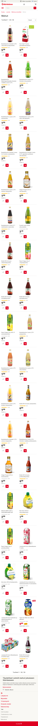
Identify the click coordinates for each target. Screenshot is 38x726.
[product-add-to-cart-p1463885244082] (7, 55)
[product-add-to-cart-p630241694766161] (25, 165)
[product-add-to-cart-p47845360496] (7, 486)
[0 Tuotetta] (36, 4)
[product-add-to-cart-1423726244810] (25, 415)
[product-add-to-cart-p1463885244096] (7, 92)
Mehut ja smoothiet (16, 12)
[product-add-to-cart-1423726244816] (25, 486)
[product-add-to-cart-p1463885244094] (7, 450)
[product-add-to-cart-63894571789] (7, 666)
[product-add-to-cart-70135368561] (7, 236)
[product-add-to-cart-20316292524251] (7, 272)
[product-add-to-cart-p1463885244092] (25, 92)
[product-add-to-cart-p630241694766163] (7, 200)
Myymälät (4, 698)
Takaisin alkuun (8, 689)
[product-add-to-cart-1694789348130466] (25, 343)
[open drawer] (2, 8)
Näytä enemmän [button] (7, 687)
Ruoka (3, 12)
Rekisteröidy (5, 706)
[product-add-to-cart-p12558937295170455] (25, 55)
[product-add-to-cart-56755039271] (7, 379)
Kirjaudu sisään (6, 704)
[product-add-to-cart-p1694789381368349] (25, 630)
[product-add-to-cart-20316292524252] (7, 307)
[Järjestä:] (31, 20)
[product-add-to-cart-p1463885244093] (7, 128)
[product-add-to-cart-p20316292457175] (25, 307)
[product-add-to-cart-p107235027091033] (7, 593)
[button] (24, 4)
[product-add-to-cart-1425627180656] (25, 666)
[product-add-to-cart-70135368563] (25, 379)
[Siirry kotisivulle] (7, 4)
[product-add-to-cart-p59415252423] (25, 236)
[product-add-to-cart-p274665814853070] (7, 557)
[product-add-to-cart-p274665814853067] (7, 343)
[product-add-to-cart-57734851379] (25, 593)
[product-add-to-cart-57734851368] (7, 630)
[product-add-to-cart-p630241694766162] (7, 165)
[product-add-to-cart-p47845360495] (25, 200)
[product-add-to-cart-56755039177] (7, 521)
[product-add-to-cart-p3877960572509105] (25, 128)
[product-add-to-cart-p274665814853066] (25, 272)
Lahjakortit (4, 695)
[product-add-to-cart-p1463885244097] (25, 450)
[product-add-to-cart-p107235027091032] (25, 521)
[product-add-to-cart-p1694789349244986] (25, 557)
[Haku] (35, 8)
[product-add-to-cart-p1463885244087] (7, 415)
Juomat (8, 12)
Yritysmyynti (5, 701)
